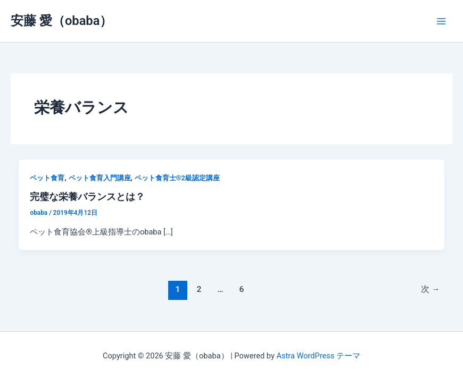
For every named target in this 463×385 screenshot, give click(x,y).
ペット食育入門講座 (100, 178)
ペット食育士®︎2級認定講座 (177, 178)
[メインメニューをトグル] (441, 21)
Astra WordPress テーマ (318, 356)
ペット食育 (47, 178)
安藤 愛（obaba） (61, 20)
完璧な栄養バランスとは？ (87, 196)
